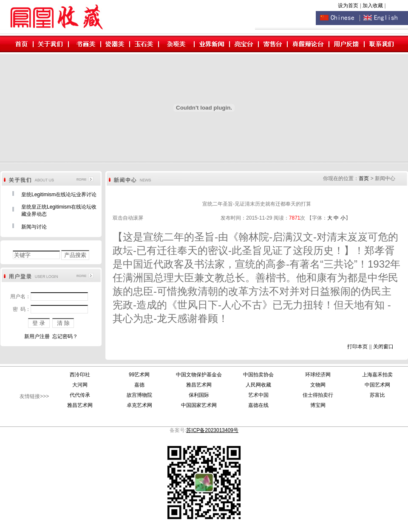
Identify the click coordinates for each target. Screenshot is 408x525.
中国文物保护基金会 (199, 375)
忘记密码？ (65, 336)
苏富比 (377, 395)
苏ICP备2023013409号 (212, 430)
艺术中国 (258, 395)
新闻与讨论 (34, 227)
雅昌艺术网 (199, 385)
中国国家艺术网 (199, 405)
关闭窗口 (383, 347)
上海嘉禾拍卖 (377, 375)
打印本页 (357, 347)
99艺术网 (139, 375)
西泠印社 (80, 375)
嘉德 (139, 385)
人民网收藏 (258, 385)
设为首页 (348, 5)
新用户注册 (37, 336)
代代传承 (80, 395)
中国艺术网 (377, 385)
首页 (364, 178)
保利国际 (199, 395)
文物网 (318, 385)
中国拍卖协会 (258, 375)
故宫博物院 (139, 395)
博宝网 (318, 405)
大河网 (80, 385)
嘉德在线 (258, 405)
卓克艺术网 (139, 405)
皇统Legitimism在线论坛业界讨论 (58, 195)
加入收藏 (373, 5)
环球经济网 (318, 375)
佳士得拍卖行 (318, 395)
